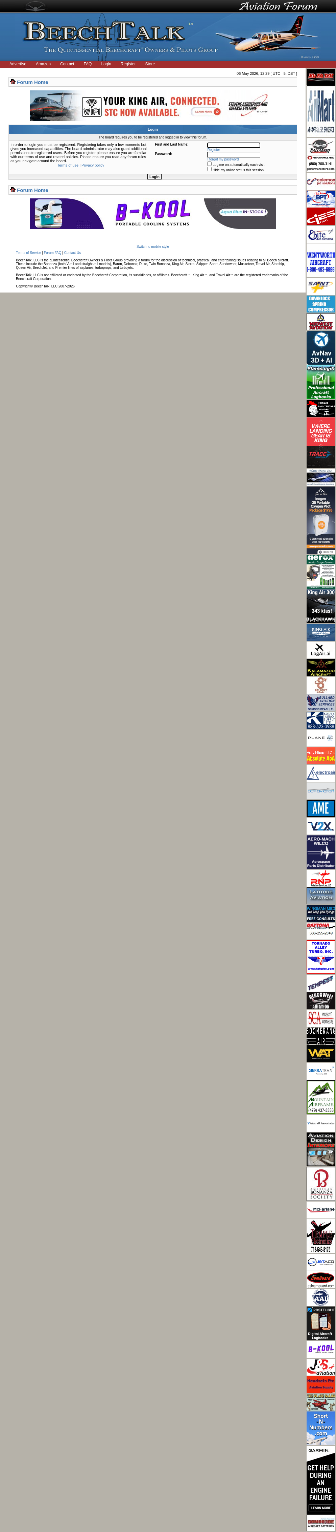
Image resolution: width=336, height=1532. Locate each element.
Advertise (17, 64)
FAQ (87, 64)
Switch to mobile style (153, 247)
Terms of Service (28, 253)
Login (106, 64)
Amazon (43, 64)
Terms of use (67, 165)
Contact (67, 64)
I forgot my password (223, 159)
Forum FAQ (53, 253)
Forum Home (32, 82)
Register (128, 64)
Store (150, 64)
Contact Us (72, 253)
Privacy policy (92, 165)
